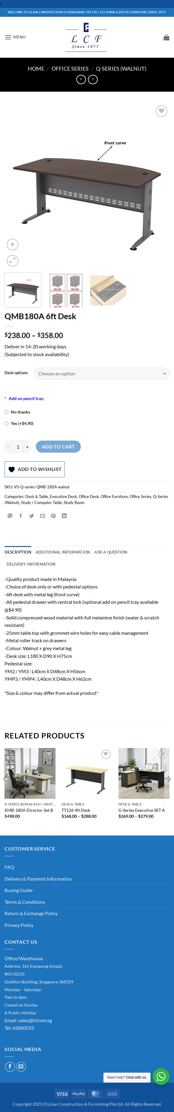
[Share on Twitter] (32, 516)
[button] (15, 37)
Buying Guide (19, 890)
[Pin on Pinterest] (54, 516)
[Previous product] (92, 79)
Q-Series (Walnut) (121, 68)
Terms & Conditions (25, 902)
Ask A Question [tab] (110, 552)
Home (36, 68)
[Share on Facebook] (21, 516)
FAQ (9, 867)
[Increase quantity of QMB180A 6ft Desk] (27, 447)
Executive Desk (63, 496)
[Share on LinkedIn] (64, 516)
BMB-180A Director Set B (29, 810)
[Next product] (81, 79)
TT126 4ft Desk (76, 810)
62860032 (23, 1028)
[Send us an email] (21, 1067)
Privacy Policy (19, 925)
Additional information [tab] (63, 552)
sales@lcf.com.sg (35, 1020)
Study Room (74, 502)
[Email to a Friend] (43, 516)
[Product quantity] (18, 447)
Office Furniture (114, 496)
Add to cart (58, 446)
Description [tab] (18, 552)
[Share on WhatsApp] (10, 516)
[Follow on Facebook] (10, 1067)
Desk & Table (36, 496)
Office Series (70, 68)
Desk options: (16, 373)
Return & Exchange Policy (31, 913)
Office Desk (89, 496)
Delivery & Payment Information (38, 878)
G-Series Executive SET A (142, 810)
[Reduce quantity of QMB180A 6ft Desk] (8, 447)
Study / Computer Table (41, 502)
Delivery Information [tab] (31, 564)
